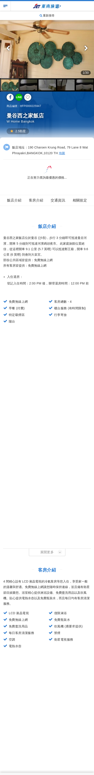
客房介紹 (36, 200)
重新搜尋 (47, 15)
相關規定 (80, 200)
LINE (19, 97)
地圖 (62, 153)
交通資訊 (58, 200)
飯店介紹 (14, 200)
